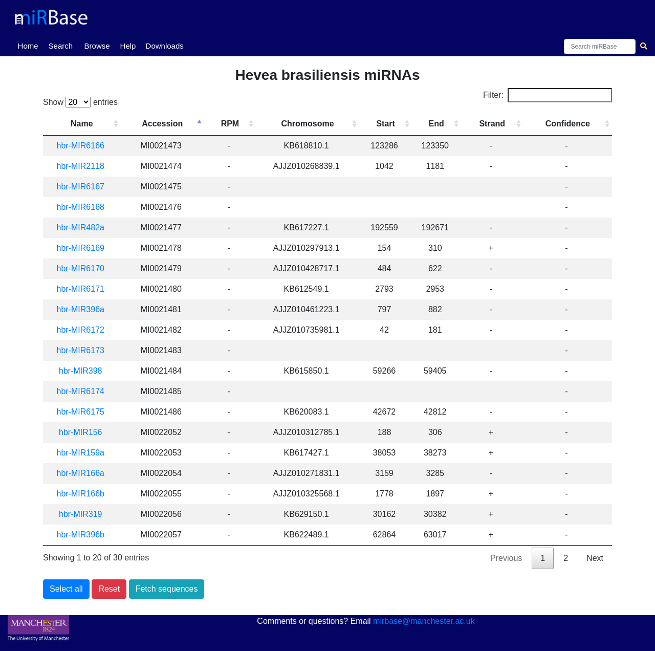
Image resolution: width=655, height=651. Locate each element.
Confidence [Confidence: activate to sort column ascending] (567, 123)
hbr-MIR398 (80, 370)
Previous (506, 558)
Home (30, 45)
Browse (97, 45)
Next (594, 558)
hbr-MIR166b (80, 493)
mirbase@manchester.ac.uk (424, 621)
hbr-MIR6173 (80, 350)
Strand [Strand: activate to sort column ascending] (492, 123)
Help (128, 45)
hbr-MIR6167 (80, 186)
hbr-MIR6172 (80, 330)
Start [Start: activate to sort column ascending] (386, 123)
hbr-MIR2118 (80, 166)
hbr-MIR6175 (80, 411)
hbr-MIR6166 (80, 145)
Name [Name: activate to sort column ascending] (82, 123)
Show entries (80, 102)
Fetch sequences (167, 588)
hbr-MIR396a (80, 309)
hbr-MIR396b (80, 534)
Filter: (547, 95)
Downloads (165, 45)
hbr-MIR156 (80, 432)
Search (61, 45)
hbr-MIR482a (80, 227)
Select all (66, 588)
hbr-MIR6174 (80, 391)
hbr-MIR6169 (80, 248)
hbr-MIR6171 (80, 289)
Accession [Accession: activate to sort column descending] (162, 123)
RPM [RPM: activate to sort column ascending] (230, 123)
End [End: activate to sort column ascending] (436, 123)
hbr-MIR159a (80, 452)
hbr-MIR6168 (80, 207)
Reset (109, 588)
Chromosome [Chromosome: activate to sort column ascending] (307, 123)
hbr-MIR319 (80, 514)
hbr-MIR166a (80, 473)
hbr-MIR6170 (80, 268)
